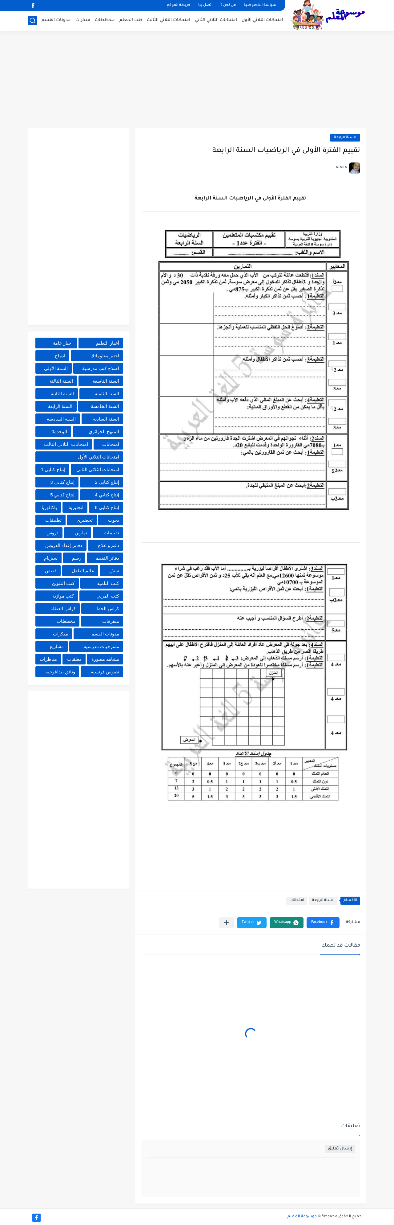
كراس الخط (107, 608)
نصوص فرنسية (105, 671)
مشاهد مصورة (105, 659)
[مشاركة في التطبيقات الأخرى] (226, 922)
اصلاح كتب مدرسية (100, 368)
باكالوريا (49, 507)
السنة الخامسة (105, 406)
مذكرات (82, 20)
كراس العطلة (63, 608)
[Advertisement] (197, 80)
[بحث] (32, 20)
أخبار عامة (63, 343)
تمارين (81, 532)
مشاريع (57, 646)
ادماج (60, 355)
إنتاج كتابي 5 (62, 494)
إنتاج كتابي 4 (107, 494)
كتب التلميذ (108, 583)
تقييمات (111, 532)
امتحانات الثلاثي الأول (262, 20)
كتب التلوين (63, 583)
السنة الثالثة (61, 381)
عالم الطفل (83, 570)
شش (114, 570)
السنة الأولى (56, 368)
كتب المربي (107, 595)
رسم (76, 558)
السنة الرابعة (345, 138)
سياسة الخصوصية (260, 5)
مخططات (105, 20)
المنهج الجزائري (104, 431)
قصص (51, 570)
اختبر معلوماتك (104, 355)
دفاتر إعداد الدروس (63, 545)
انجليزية (76, 507)
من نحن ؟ (228, 5)
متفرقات (110, 621)
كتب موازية (63, 595)
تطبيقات (53, 520)
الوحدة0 (59, 431)
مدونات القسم (56, 20)
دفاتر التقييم (107, 558)
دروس (52, 532)
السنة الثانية (62, 393)
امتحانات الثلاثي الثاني (216, 20)
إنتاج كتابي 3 (62, 482)
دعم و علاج (108, 545)
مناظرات (48, 659)
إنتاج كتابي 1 (53, 469)
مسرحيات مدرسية (101, 646)
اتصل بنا (205, 5)
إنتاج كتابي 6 (107, 507)
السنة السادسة (61, 418)
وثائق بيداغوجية (60, 671)
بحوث (113, 520)
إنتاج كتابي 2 (107, 482)
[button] (323, 922)
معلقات (74, 659)
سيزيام (51, 558)
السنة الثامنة (107, 393)
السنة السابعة (106, 418)
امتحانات (296, 900)
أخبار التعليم (107, 343)
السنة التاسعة (106, 381)
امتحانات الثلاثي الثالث (168, 20)
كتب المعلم (130, 20)
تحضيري (85, 520)
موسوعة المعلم (302, 1217)
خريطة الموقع (178, 5)
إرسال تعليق (340, 1148)
